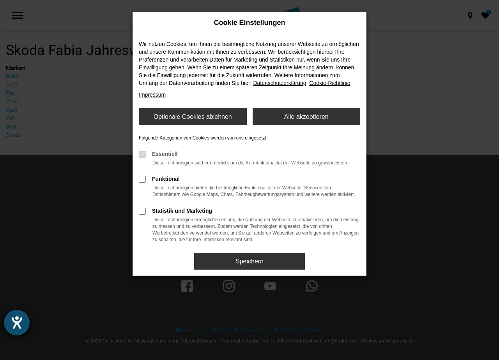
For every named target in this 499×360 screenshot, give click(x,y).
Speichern (249, 261)
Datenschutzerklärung (279, 83)
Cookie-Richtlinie (329, 83)
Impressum (152, 95)
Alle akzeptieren (306, 116)
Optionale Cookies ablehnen (193, 116)
